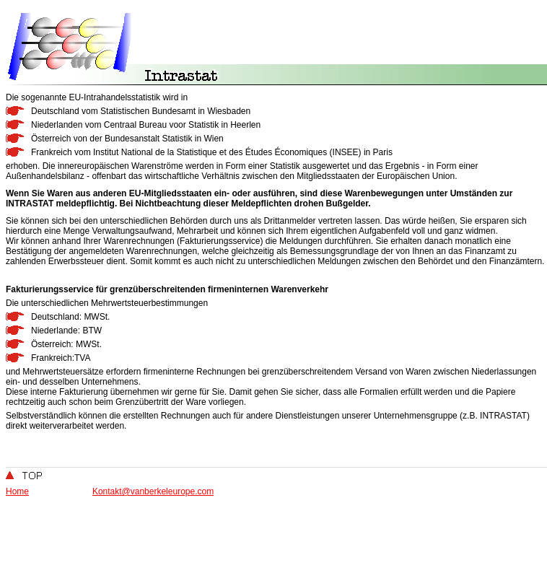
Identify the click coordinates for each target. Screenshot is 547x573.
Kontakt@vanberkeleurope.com (153, 491)
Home (17, 491)
